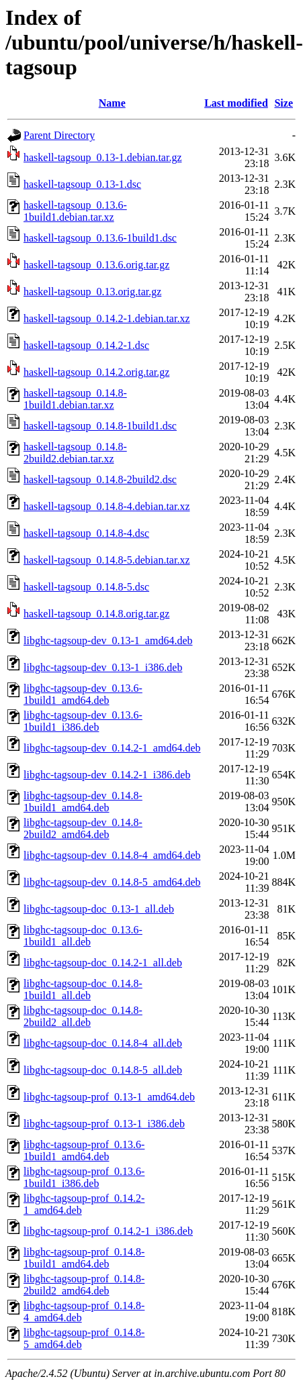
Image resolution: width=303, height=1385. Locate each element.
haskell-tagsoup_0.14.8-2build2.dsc (100, 479)
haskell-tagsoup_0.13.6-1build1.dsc (100, 238)
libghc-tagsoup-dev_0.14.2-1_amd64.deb (112, 748)
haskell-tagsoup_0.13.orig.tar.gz (92, 291)
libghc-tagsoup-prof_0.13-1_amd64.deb (109, 1096)
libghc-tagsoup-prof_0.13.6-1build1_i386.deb (84, 1177)
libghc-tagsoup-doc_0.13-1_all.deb (99, 909)
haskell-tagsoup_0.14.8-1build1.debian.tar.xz (75, 399)
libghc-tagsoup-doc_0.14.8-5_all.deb (103, 1070)
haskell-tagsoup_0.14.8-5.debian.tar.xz (107, 560)
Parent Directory (59, 135)
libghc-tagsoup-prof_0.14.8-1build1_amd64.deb (84, 1258)
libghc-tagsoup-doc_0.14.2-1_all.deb (103, 962)
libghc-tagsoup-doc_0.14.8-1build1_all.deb (83, 989)
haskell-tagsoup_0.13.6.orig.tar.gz (96, 264)
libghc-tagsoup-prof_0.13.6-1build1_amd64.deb (84, 1150)
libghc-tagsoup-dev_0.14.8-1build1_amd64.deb (83, 801)
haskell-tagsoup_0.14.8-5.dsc (86, 587)
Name (112, 103)
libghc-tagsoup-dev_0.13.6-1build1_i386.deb (83, 721)
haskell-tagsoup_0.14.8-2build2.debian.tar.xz (75, 452)
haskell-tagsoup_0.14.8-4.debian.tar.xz (107, 506)
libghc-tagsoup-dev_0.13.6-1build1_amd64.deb (83, 694)
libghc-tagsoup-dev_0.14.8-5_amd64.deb (112, 882)
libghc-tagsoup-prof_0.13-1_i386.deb (104, 1123)
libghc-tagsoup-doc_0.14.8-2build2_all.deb (83, 1016)
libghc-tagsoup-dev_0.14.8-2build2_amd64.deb (83, 828)
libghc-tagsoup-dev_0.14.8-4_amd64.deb (112, 855)
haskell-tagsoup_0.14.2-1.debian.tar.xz (107, 318)
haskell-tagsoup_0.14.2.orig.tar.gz (96, 372)
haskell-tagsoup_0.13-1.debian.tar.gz (103, 157)
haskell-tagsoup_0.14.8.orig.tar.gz (96, 613)
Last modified (236, 103)
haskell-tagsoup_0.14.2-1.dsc (86, 345)
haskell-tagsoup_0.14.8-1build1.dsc (100, 425)
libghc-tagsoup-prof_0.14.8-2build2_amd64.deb (84, 1284)
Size (283, 103)
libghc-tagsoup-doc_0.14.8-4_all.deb (103, 1043)
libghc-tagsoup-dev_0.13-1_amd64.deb (108, 640)
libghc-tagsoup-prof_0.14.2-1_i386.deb (108, 1231)
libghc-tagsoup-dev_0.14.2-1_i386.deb (107, 774)
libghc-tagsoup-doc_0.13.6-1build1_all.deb (83, 935)
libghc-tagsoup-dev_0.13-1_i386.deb (103, 667)
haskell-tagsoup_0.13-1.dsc (82, 184)
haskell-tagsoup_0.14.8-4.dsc (86, 533)
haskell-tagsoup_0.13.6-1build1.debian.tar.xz (75, 211)
